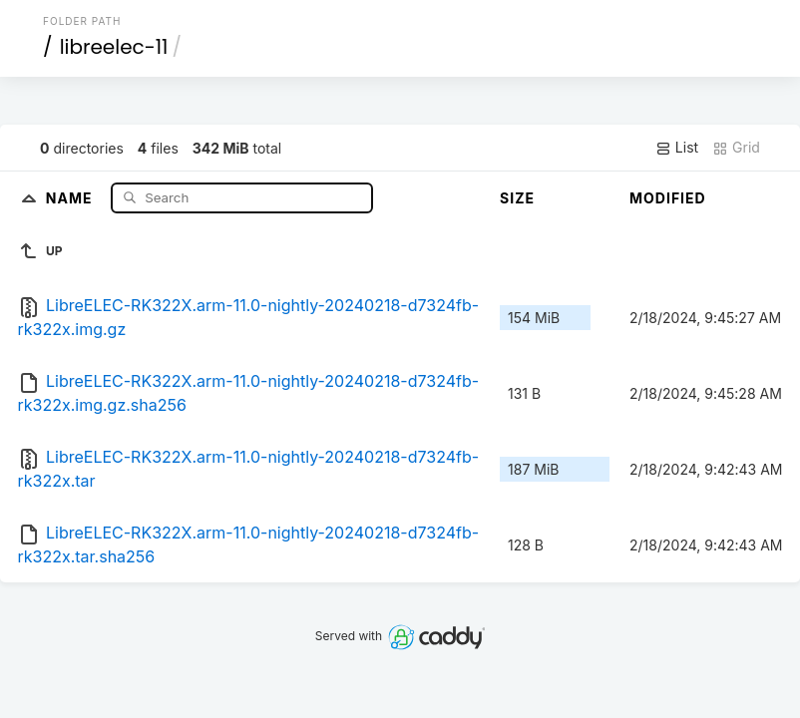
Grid (736, 148)
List (676, 148)
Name (71, 196)
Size (517, 197)
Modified (667, 197)
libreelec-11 (114, 47)
